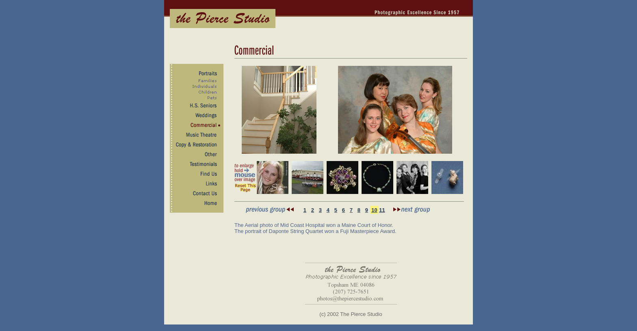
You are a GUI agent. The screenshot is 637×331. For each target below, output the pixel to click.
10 (374, 210)
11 (382, 210)
